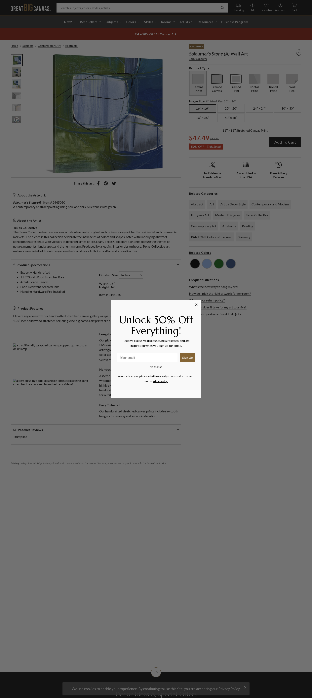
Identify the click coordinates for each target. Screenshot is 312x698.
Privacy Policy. (160, 381)
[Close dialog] (196, 304)
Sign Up (187, 357)
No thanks (156, 366)
